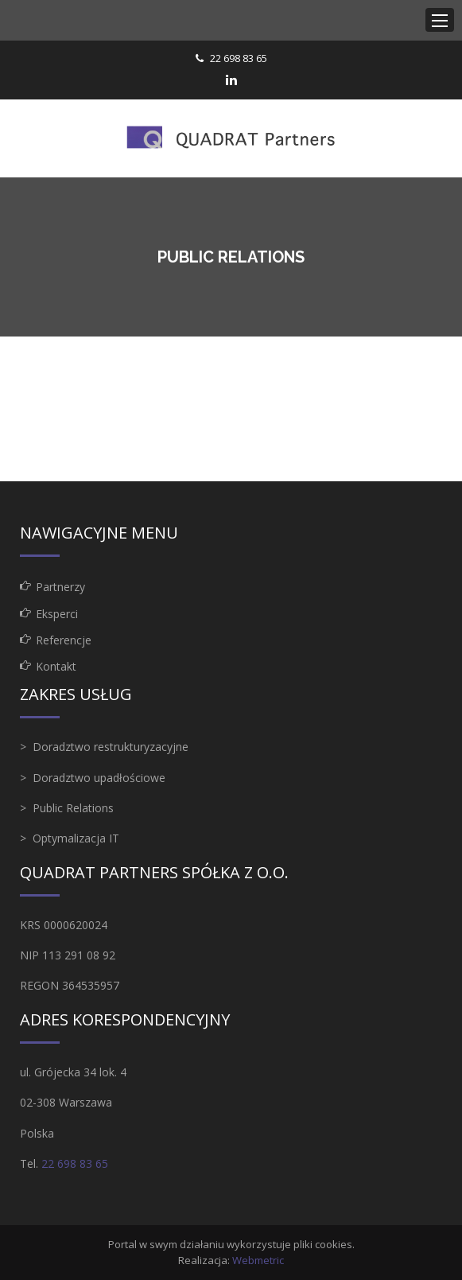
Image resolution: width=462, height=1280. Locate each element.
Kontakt (56, 666)
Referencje (63, 640)
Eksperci (57, 613)
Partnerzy (60, 586)
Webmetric (258, 1260)
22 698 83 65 (238, 58)
